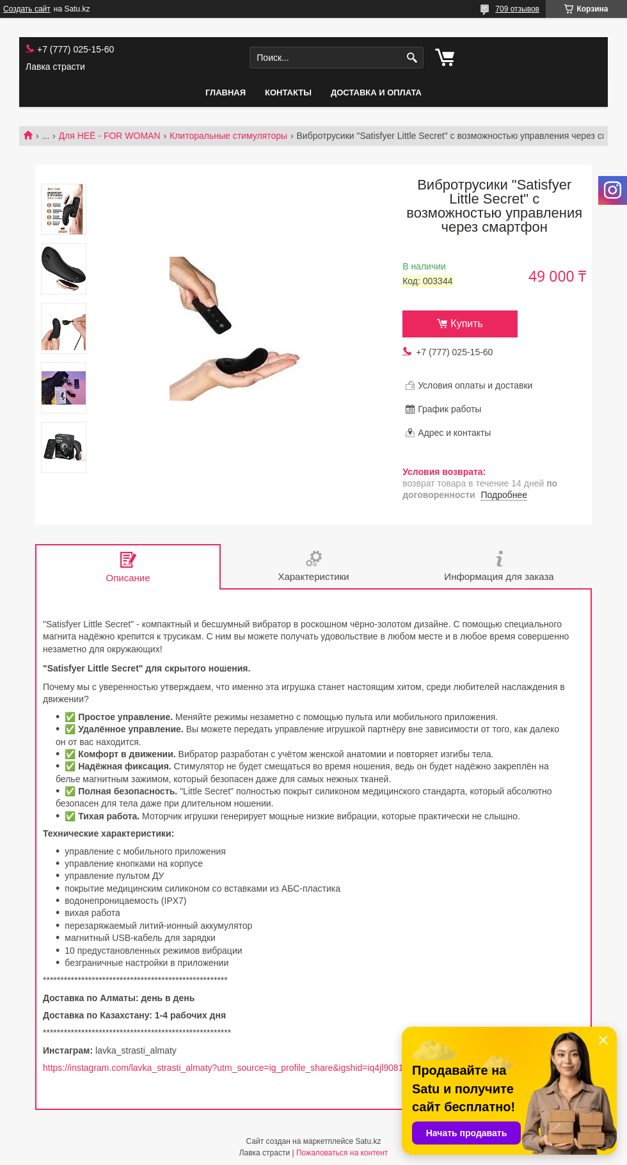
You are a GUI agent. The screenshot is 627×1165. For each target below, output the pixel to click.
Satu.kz (368, 1141)
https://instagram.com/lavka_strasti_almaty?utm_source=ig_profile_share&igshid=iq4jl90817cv (230, 1068)
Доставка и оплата (376, 92)
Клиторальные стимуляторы (228, 136)
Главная (225, 92)
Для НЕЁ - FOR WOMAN (110, 136)
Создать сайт (27, 8)
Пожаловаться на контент (342, 1152)
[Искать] (412, 58)
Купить (466, 323)
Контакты (288, 92)
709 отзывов (517, 8)
